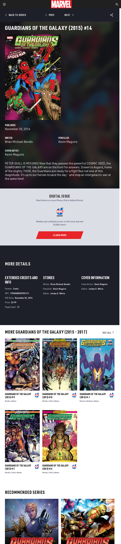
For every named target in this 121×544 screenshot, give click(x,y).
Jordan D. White (57, 293)
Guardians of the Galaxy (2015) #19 (18, 395)
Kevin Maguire (67, 141)
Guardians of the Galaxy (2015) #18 (55, 395)
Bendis (7, 401)
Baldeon (89, 401)
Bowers (83, 401)
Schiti (51, 401)
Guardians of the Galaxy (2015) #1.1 (93, 395)
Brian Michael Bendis (19, 141)
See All (108, 332)
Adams (13, 401)
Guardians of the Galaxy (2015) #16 (55, 467)
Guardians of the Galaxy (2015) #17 (18, 467)
